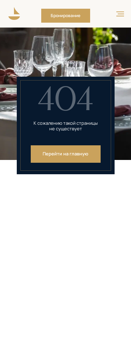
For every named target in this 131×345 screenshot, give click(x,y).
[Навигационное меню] (120, 14)
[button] (65, 16)
